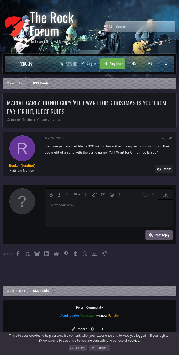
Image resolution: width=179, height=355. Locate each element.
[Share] (163, 138)
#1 (171, 138)
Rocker (79, 329)
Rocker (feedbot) (23, 120)
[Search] (145, 26)
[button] (43, 64)
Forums (25, 64)
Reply (167, 169)
